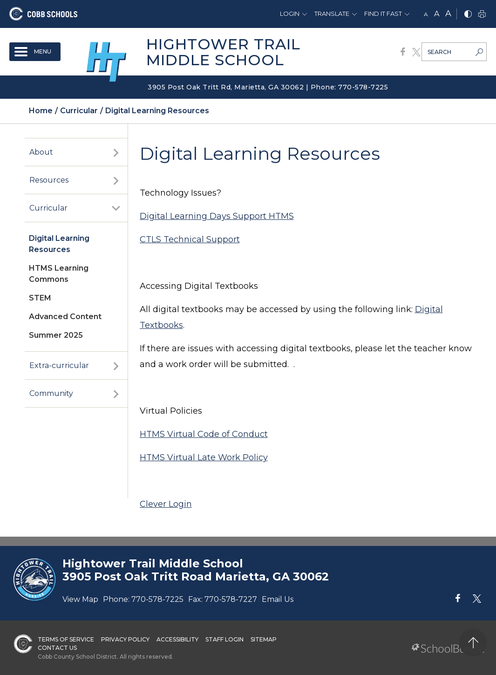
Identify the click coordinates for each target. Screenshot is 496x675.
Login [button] (289, 13)
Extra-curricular (59, 365)
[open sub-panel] (116, 152)
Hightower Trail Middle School (223, 52)
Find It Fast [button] (383, 13)
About (41, 152)
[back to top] (473, 642)
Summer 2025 (56, 335)
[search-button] (479, 53)
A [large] (448, 13)
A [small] (426, 14)
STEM (40, 297)
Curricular (48, 208)
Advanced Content (65, 316)
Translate (331, 13)
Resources (48, 180)
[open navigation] (35, 51)
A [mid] (436, 13)
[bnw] (468, 14)
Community (51, 393)
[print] (482, 14)
